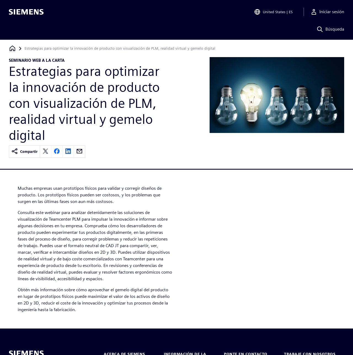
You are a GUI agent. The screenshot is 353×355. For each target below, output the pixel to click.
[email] (79, 152)
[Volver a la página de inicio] (12, 48)
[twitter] (45, 152)
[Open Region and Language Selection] (273, 12)
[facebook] (56, 152)
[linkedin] (68, 152)
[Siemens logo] (26, 12)
